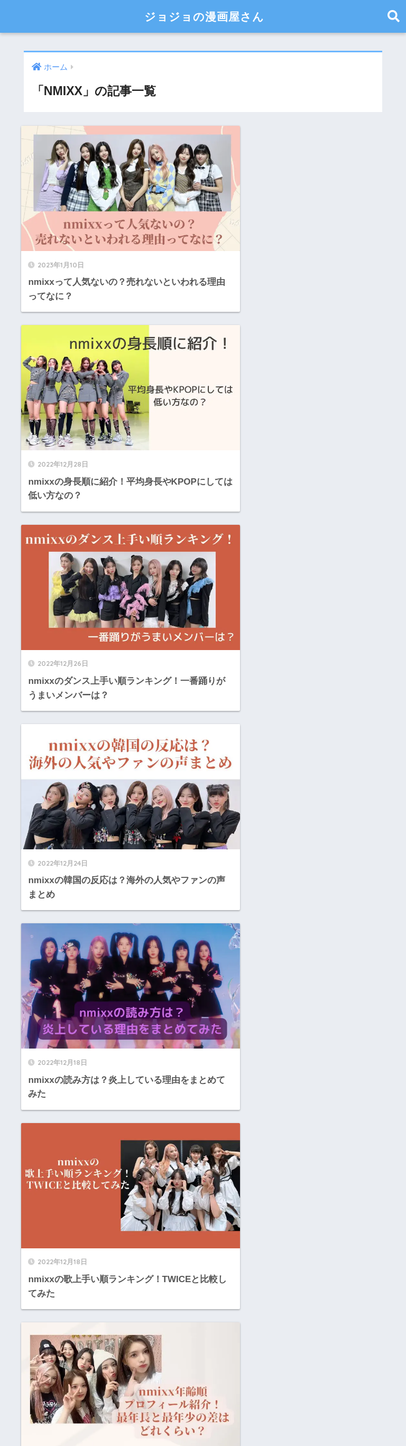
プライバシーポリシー (283, 1415)
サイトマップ (107, 1415)
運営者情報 (159, 1415)
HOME (203, 1392)
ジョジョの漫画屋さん (204, 16)
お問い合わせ (211, 1415)
